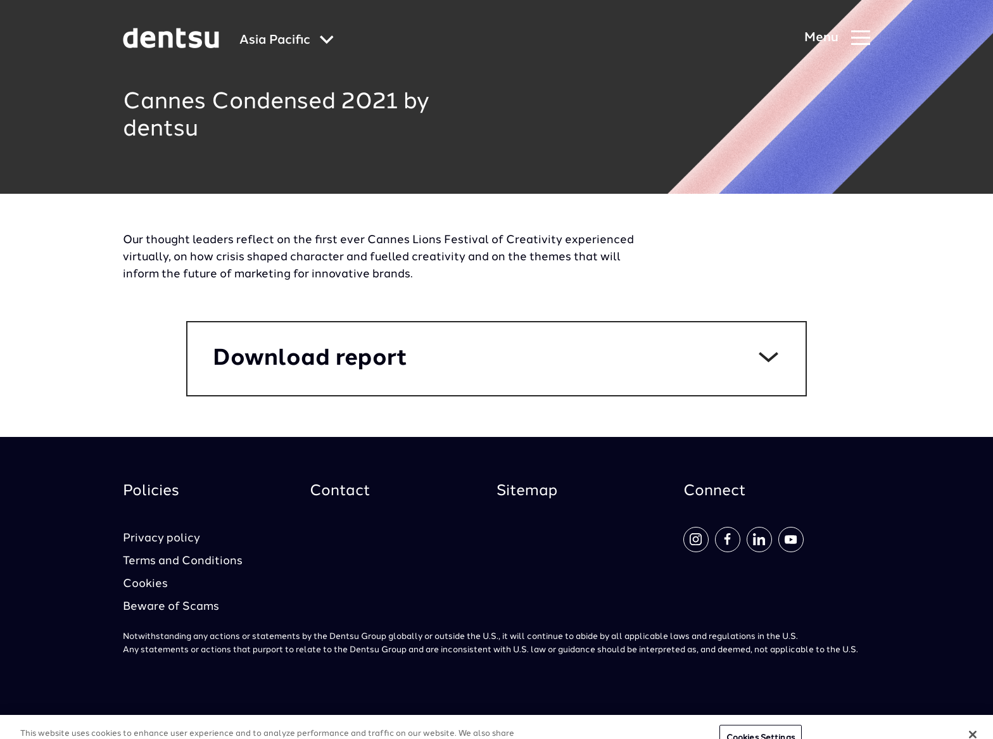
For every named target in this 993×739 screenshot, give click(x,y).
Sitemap (526, 491)
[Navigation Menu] (837, 38)
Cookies (145, 584)
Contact (340, 491)
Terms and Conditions (183, 561)
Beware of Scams (171, 606)
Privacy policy (161, 538)
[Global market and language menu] (286, 41)
